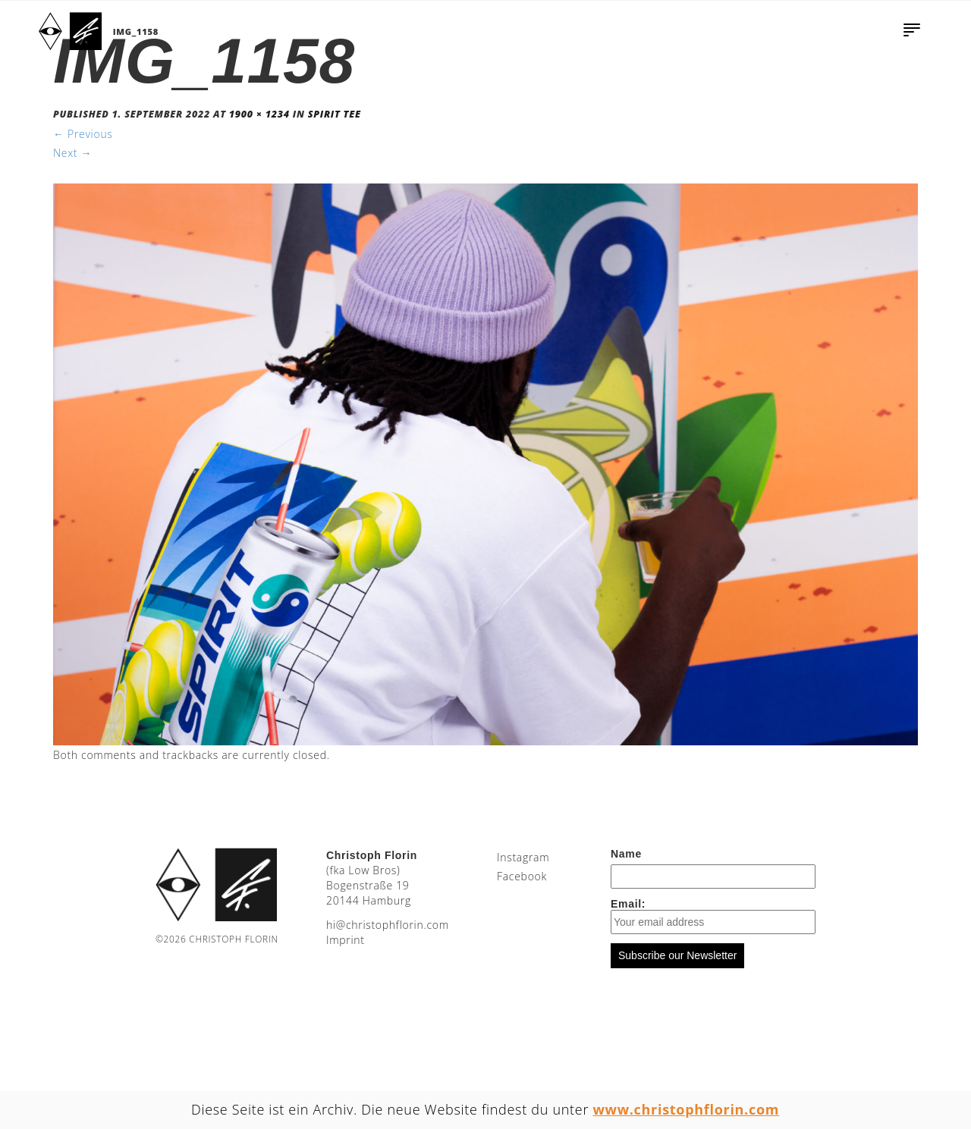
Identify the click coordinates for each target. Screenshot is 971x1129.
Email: (713, 916)
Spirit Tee (334, 114)
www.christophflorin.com (686, 1109)
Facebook (522, 876)
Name (626, 854)
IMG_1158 (136, 31)
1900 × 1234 (259, 114)
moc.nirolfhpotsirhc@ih (387, 924)
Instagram (523, 857)
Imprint (345, 940)
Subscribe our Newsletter (677, 955)
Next (72, 153)
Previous (83, 134)
